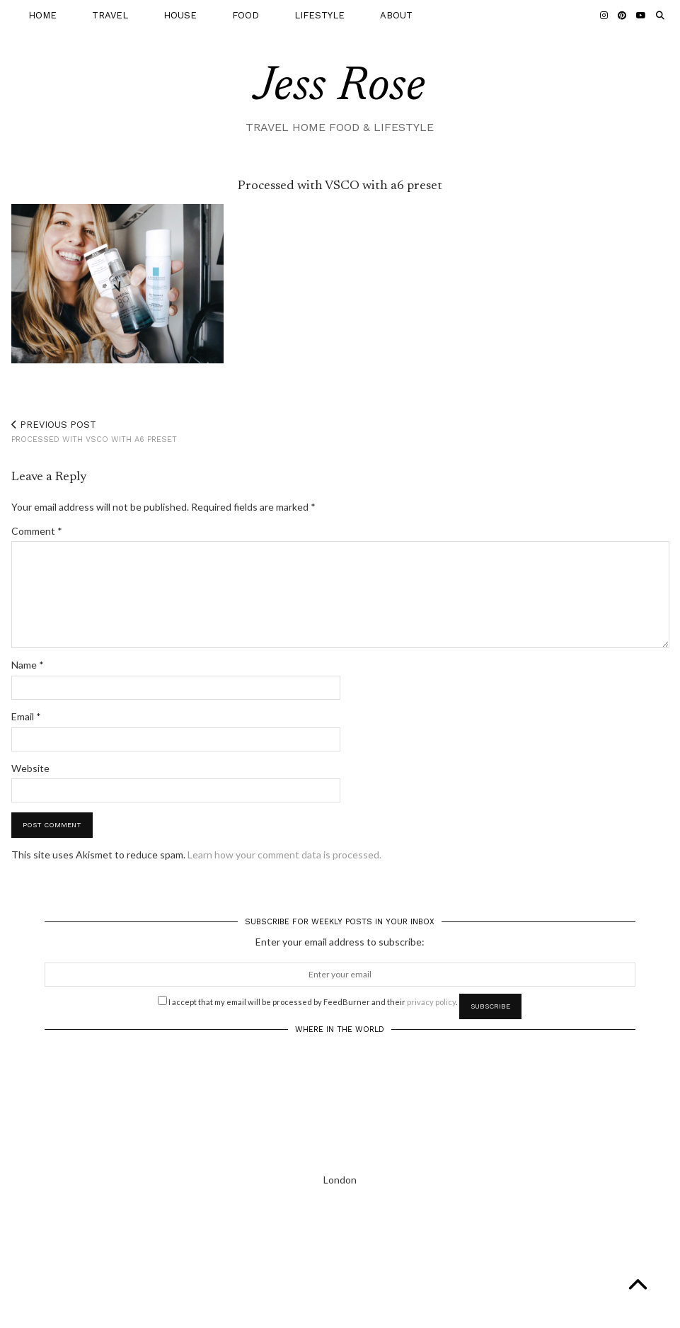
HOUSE (180, 15)
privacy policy (431, 1001)
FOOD (245, 15)
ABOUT (396, 15)
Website (30, 768)
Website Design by (604, 1312)
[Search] (660, 15)
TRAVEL (110, 15)
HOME (42, 15)
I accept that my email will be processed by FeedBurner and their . (307, 1001)
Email (26, 716)
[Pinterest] (622, 15)
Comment (36, 531)
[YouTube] (641, 15)
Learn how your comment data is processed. (284, 855)
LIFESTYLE (319, 15)
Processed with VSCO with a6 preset (94, 431)
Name (27, 665)
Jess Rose (339, 88)
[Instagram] (604, 15)
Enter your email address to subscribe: (340, 942)
